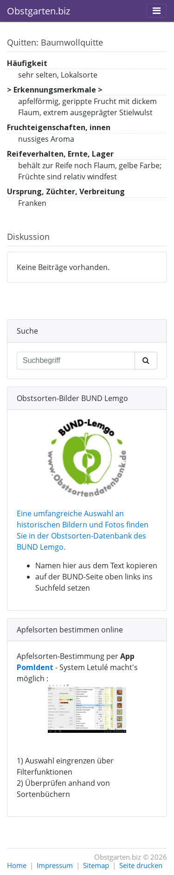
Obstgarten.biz (38, 11)
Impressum (55, 865)
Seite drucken (140, 865)
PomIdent (35, 667)
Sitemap (96, 865)
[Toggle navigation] (157, 11)
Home (16, 865)
